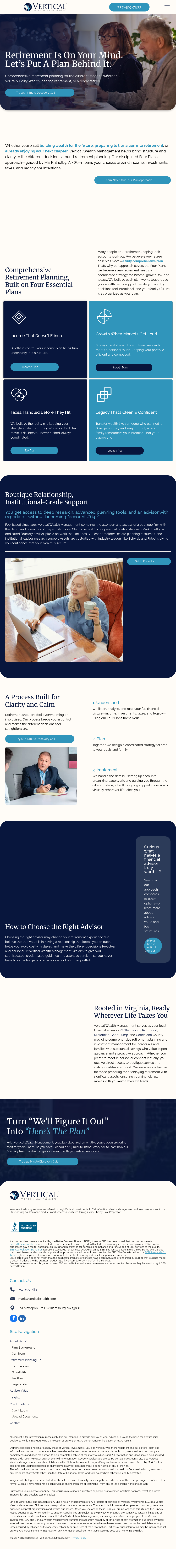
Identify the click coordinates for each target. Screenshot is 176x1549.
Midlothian (101, 1035)
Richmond (149, 1030)
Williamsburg (131, 1030)
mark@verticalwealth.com (37, 1299)
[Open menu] (167, 7)
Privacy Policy (79, 1538)
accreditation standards (23, 1244)
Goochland (144, 1035)
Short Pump (119, 1035)
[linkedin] (22, 1319)
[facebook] (13, 1319)
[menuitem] (88, 1347)
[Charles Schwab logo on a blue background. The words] (21, 212)
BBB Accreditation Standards (26, 1249)
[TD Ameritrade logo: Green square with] (88, 212)
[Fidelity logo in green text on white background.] (55, 212)
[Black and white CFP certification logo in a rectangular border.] (121, 212)
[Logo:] (154, 212)
